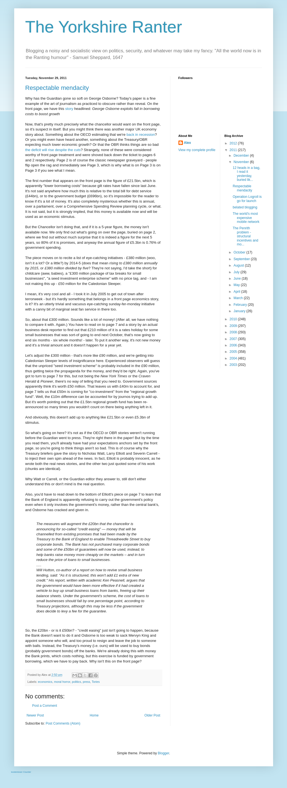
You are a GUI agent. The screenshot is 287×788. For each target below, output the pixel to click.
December (242, 155)
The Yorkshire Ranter (103, 27)
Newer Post (35, 715)
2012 (234, 143)
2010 (234, 319)
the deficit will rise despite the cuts (53, 150)
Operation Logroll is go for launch (247, 199)
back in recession (140, 134)
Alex (187, 143)
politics (76, 681)
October (240, 252)
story (69, 109)
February (241, 305)
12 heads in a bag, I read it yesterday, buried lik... (246, 174)
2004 (234, 358)
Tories (96, 681)
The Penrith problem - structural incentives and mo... (245, 236)
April (237, 292)
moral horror (62, 681)
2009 (234, 326)
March (239, 298)
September (242, 259)
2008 (234, 332)
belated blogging (245, 207)
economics (45, 681)
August (239, 265)
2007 (234, 339)
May (237, 285)
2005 (234, 352)
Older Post (152, 715)
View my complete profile (196, 150)
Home (94, 715)
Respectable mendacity (57, 87)
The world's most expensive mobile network (246, 218)
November (242, 162)
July (237, 272)
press (86, 681)
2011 (234, 150)
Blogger (163, 753)
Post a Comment (44, 706)
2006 (234, 345)
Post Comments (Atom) (63, 723)
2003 (234, 365)
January (240, 311)
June (238, 278)
